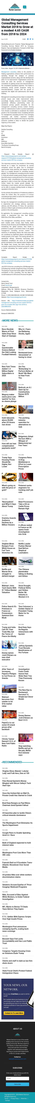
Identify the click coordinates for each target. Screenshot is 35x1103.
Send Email (8, 285)
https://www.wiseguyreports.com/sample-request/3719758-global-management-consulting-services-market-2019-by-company (16, 158)
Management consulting (8, 72)
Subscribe (17, 1084)
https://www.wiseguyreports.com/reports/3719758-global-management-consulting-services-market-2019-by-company (16, 261)
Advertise (24, 1098)
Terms (6, 1098)
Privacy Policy (15, 1098)
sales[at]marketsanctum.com (17, 1059)
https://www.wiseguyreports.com (16, 297)
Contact (7, 1100)
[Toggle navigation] (24, 7)
